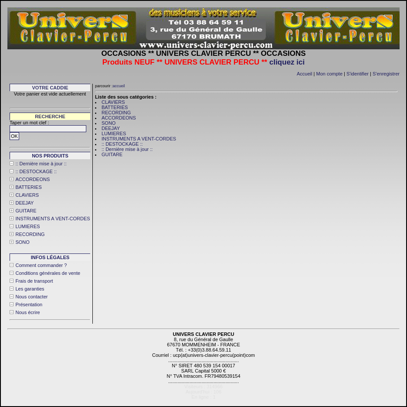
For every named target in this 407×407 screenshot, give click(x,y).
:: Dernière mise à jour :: (40, 163)
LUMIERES (27, 226)
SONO (22, 242)
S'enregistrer (386, 73)
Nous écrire (27, 312)
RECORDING (29, 234)
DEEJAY (24, 202)
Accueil (304, 73)
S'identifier (357, 73)
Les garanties (29, 288)
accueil (119, 86)
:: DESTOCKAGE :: (36, 171)
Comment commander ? (41, 265)
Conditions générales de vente (47, 273)
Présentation (28, 304)
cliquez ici (287, 62)
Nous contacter (31, 296)
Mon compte (329, 73)
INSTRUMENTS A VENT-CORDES (52, 218)
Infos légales (50, 257)
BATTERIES (28, 187)
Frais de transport (34, 281)
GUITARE (25, 210)
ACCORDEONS (32, 179)
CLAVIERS (27, 195)
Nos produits (50, 155)
